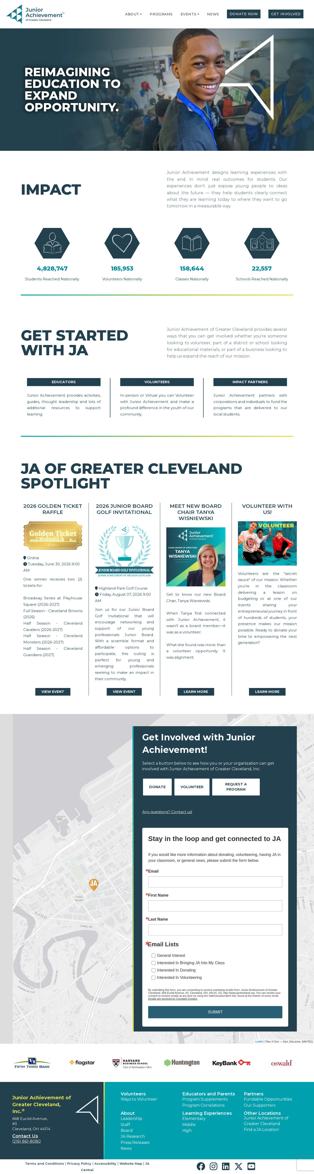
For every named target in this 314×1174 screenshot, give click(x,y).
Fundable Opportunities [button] (268, 1099)
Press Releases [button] (135, 1142)
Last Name (158, 919)
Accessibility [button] (105, 1163)
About (132, 14)
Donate (157, 787)
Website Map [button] (130, 1163)
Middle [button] (189, 1124)
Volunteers (157, 382)
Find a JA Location (261, 1129)
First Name (158, 895)
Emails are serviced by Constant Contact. (173, 998)
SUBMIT (215, 1012)
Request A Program (236, 787)
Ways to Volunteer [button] (139, 1099)
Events (188, 14)
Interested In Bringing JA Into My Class (191, 963)
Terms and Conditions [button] (44, 1163)
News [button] (126, 1148)
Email (153, 871)
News (213, 14)
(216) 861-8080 (26, 1141)
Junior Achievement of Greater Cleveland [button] (266, 1121)
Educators (64, 382)
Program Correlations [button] (203, 1105)
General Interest (171, 955)
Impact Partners (250, 382)
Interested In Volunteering (179, 977)
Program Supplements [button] (205, 1099)
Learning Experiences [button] (207, 1113)
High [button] (187, 1130)
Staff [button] (125, 1124)
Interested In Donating (176, 970)
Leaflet (259, 1041)
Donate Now (244, 14)
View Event (52, 691)
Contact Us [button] (25, 1136)
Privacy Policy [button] (79, 1163)
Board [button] (127, 1130)
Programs (161, 14)
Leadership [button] (131, 1118)
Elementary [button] (194, 1118)
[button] (141, 14)
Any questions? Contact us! (167, 811)
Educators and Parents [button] (208, 1094)
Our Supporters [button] (259, 1105)
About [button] (128, 1113)
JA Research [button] (133, 1136)
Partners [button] (253, 1094)
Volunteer (192, 787)
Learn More (196, 691)
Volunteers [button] (133, 1094)
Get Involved (286, 14)
